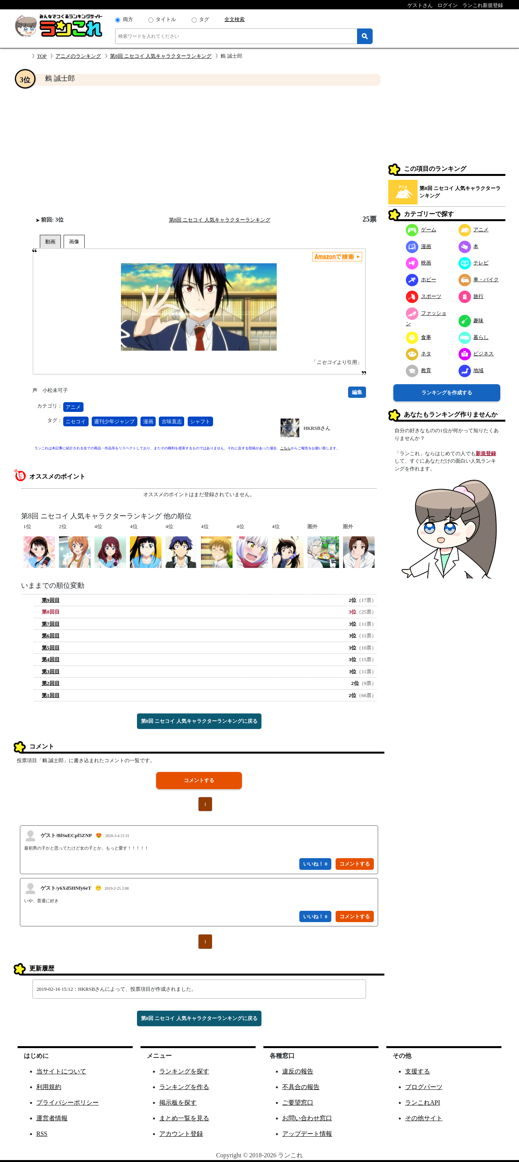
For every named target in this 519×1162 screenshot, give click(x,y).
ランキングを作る (184, 1087)
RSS (41, 1133)
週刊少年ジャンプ (114, 421)
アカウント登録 (181, 1133)
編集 (357, 392)
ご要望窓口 (297, 1102)
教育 (418, 370)
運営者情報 (52, 1118)
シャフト (200, 421)
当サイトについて (61, 1071)
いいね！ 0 (315, 864)
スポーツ (423, 296)
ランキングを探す (184, 1071)
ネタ (418, 354)
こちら (285, 448)
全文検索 (234, 19)
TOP (41, 56)
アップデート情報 (307, 1133)
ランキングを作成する (446, 393)
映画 (418, 263)
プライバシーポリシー (67, 1102)
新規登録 (486, 453)
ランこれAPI (422, 1102)
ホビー (421, 279)
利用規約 (48, 1087)
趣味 (471, 320)
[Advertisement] (199, 150)
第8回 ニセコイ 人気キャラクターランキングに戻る (199, 721)
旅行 (471, 296)
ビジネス (476, 354)
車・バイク (479, 279)
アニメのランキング (78, 56)
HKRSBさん (317, 428)
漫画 (148, 421)
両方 (128, 19)
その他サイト (424, 1118)
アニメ (73, 407)
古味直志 (172, 421)
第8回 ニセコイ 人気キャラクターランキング (161, 56)
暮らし (474, 337)
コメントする (199, 780)
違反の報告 (297, 1071)
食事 (418, 337)
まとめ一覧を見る (184, 1118)
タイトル (166, 19)
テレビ (474, 263)
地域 (471, 370)
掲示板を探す (178, 1102)
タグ (204, 19)
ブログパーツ (424, 1087)
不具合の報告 (301, 1087)
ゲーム (421, 229)
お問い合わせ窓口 (307, 1118)
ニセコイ (76, 421)
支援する (417, 1071)
